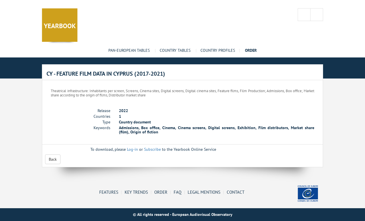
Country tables (175, 50)
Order (160, 192)
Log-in (132, 149)
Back (53, 159)
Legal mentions (204, 192)
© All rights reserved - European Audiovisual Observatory (182, 214)
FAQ (177, 192)
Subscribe (152, 149)
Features (108, 192)
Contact (235, 192)
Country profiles (217, 50)
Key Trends (136, 192)
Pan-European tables (129, 50)
